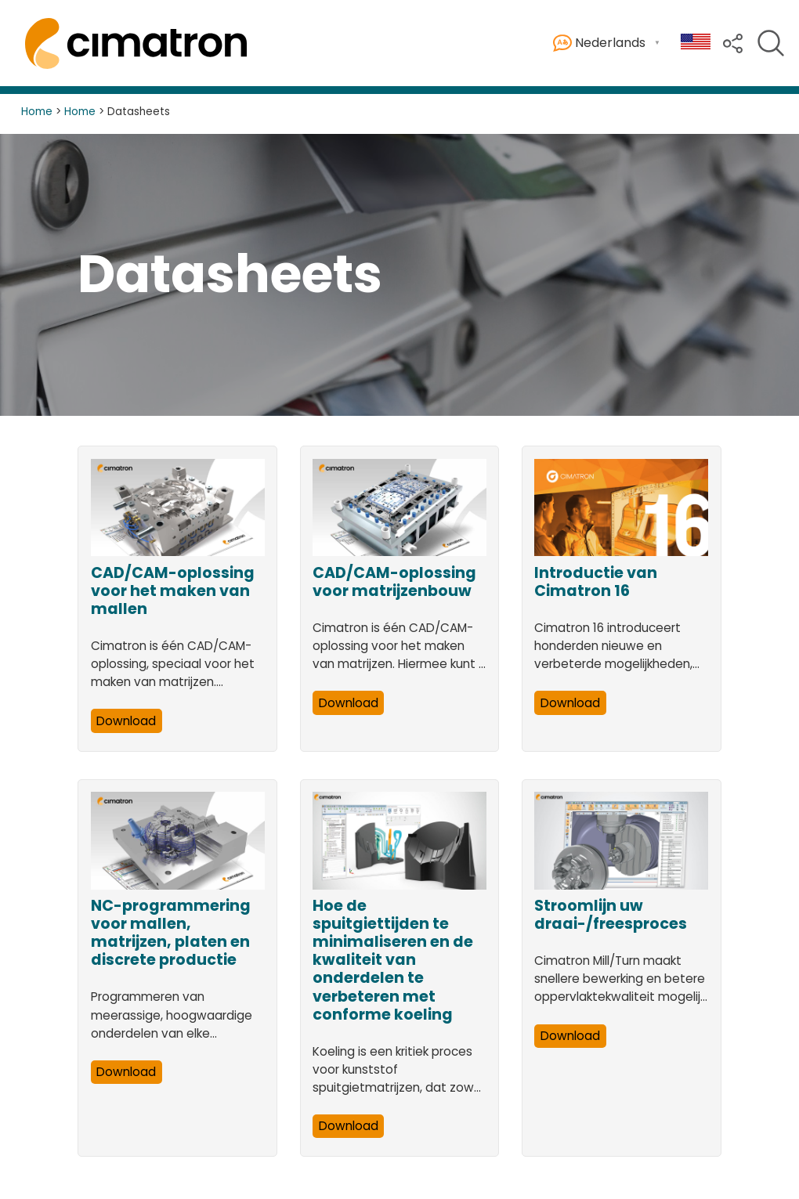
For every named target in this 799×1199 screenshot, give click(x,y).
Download (126, 721)
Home (36, 111)
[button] (733, 42)
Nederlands (599, 43)
